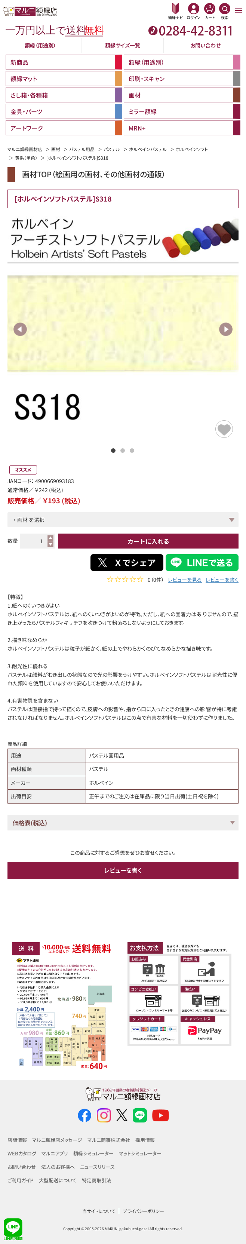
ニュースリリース (97, 1166)
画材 (55, 149)
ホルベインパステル (148, 149)
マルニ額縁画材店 (24, 149)
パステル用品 (82, 149)
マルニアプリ (54, 1153)
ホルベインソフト (192, 149)
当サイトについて (98, 1211)
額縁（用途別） (40, 45)
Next (226, 329)
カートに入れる (148, 541)
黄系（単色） (26, 157)
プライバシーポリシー (143, 1211)
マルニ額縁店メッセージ (57, 1139)
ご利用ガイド (20, 1180)
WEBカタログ (21, 1153)
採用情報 (145, 1139)
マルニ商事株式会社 (108, 1139)
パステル (112, 149)
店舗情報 (17, 1139)
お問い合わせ (205, 45)
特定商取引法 (96, 1180)
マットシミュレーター (140, 1153)
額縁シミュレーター (93, 1153)
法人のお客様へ (58, 1166)
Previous (20, 329)
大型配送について (58, 1180)
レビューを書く (222, 580)
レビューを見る (185, 580)
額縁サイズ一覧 (122, 45)
